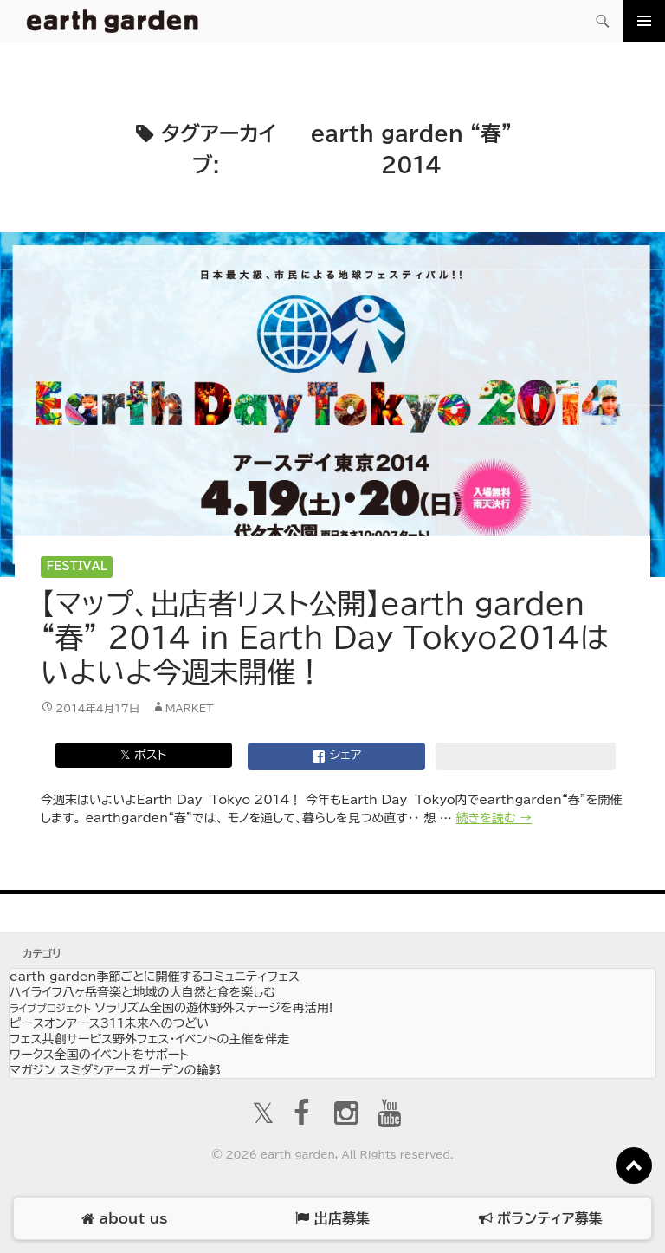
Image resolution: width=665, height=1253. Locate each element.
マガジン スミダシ (115, 1070)
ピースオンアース (109, 1023)
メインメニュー (644, 21)
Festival (77, 566)
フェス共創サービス (149, 1039)
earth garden (155, 977)
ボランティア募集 (540, 1218)
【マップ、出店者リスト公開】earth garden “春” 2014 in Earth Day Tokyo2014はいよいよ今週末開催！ (325, 637)
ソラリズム (171, 1008)
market (189, 708)
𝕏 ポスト (143, 755)
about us (124, 1218)
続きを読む (494, 818)
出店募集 (332, 1218)
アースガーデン (112, 21)
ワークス (99, 1054)
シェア (337, 756)
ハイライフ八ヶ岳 (142, 992)
